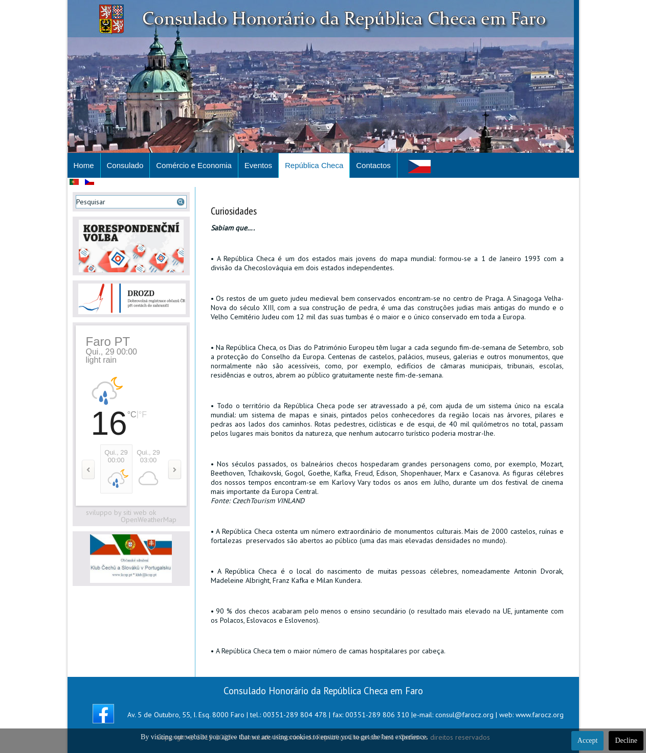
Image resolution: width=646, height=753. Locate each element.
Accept (587, 740)
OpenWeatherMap (148, 519)
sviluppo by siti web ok (121, 512)
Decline (626, 740)
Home (84, 165)
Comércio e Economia (194, 165)
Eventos (258, 165)
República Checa (314, 165)
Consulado (125, 165)
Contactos (373, 165)
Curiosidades (234, 211)
